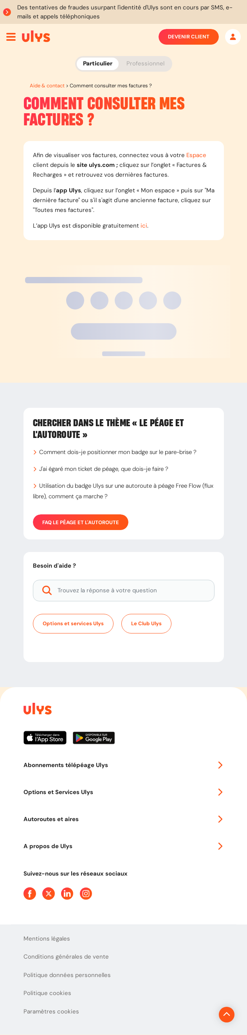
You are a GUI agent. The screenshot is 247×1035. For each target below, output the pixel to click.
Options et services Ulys (73, 623)
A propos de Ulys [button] (123, 846)
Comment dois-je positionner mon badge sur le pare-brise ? (118, 452)
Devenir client (189, 37)
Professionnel (145, 63)
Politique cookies (47, 993)
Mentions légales (46, 939)
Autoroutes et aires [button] (123, 819)
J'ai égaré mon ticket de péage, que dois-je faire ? (103, 469)
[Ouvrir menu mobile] (11, 37)
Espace (196, 155)
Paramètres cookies (51, 1011)
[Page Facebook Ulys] (29, 893)
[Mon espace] (233, 37)
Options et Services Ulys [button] (123, 792)
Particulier (97, 63)
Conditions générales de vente (66, 957)
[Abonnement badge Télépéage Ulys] (36, 36)
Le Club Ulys (146, 623)
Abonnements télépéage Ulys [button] (123, 765)
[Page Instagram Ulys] (86, 893)
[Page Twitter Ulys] (48, 893)
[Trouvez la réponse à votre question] (124, 590)
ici (144, 226)
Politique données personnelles (67, 975)
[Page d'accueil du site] (36, 710)
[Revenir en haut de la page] (200, 1014)
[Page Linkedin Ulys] (67, 893)
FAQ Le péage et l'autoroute (80, 522)
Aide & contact (47, 85)
